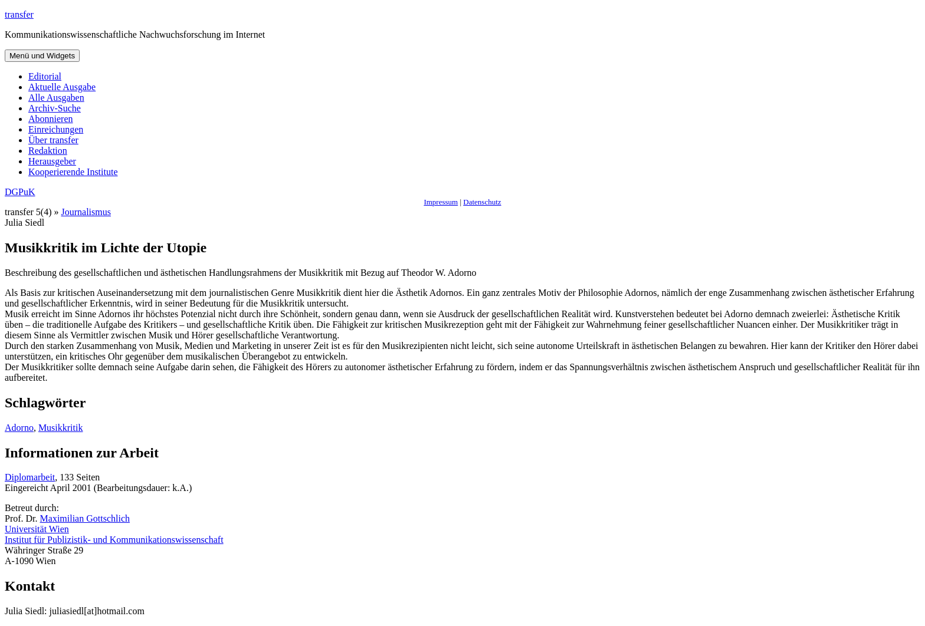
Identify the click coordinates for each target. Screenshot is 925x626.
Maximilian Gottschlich (85, 518)
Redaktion (47, 151)
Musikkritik (60, 428)
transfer (19, 14)
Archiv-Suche (54, 108)
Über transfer (53, 140)
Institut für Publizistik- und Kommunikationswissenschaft (114, 540)
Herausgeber (52, 161)
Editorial (44, 76)
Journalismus (86, 212)
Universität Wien (37, 529)
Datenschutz (482, 201)
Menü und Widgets (42, 55)
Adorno (19, 428)
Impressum (441, 201)
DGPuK (20, 192)
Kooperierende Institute (73, 172)
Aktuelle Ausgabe (62, 87)
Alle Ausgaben (56, 98)
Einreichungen (55, 129)
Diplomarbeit (30, 477)
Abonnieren (50, 119)
